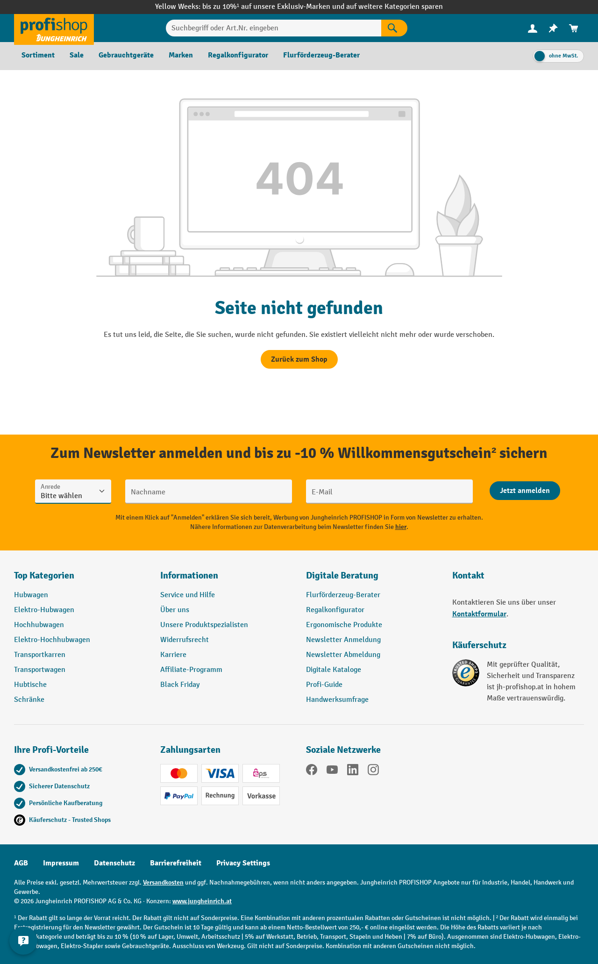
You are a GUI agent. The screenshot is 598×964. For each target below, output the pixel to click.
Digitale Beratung (342, 575)
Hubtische (30, 684)
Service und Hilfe (187, 595)
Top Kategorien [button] (44, 575)
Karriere (173, 654)
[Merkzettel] (553, 28)
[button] (372, 579)
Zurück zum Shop (299, 359)
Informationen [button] (189, 575)
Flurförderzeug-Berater (343, 595)
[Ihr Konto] (532, 28)
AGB (21, 863)
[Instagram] (373, 771)
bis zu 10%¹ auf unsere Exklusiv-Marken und (274, 6)
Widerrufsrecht (184, 640)
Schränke (29, 699)
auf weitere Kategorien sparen (394, 6)
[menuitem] (532, 28)
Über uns (174, 610)
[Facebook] (311, 771)
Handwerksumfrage (337, 699)
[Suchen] (394, 28)
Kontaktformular (479, 614)
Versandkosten (163, 882)
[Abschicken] (525, 490)
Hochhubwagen (39, 625)
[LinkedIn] (352, 771)
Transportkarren (39, 654)
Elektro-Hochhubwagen (52, 640)
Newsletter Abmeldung (343, 654)
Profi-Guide (324, 684)
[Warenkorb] (573, 28)
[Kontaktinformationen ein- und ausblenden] (23, 941)
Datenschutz (114, 863)
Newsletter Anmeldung (343, 640)
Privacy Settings (243, 863)
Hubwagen (31, 595)
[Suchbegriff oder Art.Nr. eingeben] (274, 28)
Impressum (61, 863)
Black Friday (179, 684)
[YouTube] (332, 771)
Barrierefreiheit (175, 863)
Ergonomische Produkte (344, 625)
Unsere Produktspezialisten (204, 625)
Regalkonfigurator (335, 610)
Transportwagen (39, 669)
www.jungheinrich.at (202, 901)
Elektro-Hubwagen (44, 610)
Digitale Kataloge (333, 669)
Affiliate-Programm (191, 669)
